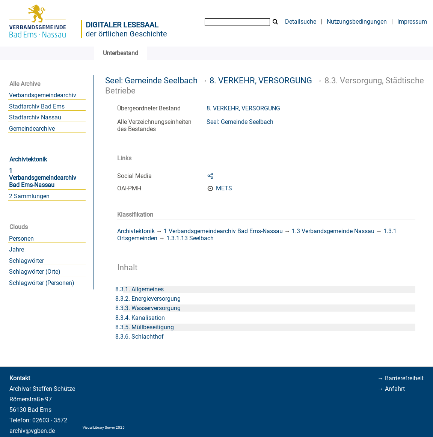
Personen (21, 238)
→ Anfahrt (391, 388)
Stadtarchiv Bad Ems (37, 106)
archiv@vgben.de (32, 430)
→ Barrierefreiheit (400, 378)
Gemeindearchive (32, 128)
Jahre (16, 249)
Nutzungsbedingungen (357, 21)
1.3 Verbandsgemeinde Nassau (333, 231)
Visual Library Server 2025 (104, 427)
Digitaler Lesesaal (122, 24)
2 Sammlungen (29, 196)
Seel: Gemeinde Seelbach (151, 80)
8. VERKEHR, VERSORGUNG (261, 80)
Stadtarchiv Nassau (35, 117)
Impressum (412, 21)
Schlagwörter (26, 260)
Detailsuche (300, 21)
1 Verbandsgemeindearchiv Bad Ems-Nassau (42, 177)
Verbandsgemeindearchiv (42, 95)
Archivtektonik (28, 159)
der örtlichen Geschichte (126, 33)
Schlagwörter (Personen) (41, 282)
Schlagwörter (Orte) (34, 271)
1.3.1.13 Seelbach (190, 238)
